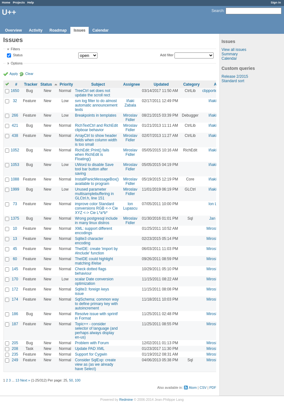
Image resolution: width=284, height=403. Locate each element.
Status (17, 55)
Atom (193, 387)
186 (15, 314)
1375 (15, 218)
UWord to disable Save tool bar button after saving (94, 169)
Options (16, 63)
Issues (79, 30)
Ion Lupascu (130, 206)
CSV (202, 387)
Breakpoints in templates (95, 115)
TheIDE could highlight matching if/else (94, 261)
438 (15, 135)
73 (15, 204)
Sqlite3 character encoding (89, 240)
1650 (15, 91)
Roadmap (58, 30)
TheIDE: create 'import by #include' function (96, 251)
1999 (15, 189)
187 (15, 324)
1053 (15, 164)
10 (15, 228)
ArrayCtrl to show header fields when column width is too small (96, 140)
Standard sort (233, 81)
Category (191, 84)
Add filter (167, 55)
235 (15, 354)
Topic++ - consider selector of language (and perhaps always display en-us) (96, 330)
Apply (13, 74)
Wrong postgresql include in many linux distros (96, 220)
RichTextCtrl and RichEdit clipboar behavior (96, 127)
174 (15, 299)
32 (15, 101)
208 (15, 348)
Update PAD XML (89, 348)
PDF (212, 387)
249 (15, 360)
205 (15, 343)
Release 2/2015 (235, 76)
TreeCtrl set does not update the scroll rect (92, 93)
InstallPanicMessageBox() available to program (97, 181)
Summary (230, 54)
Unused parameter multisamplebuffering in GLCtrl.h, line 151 (94, 193)
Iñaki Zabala (130, 103)
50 (71, 380)
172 (15, 289)
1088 (15, 179)
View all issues (234, 49)
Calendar (100, 30)
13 (15, 238)
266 (15, 115)
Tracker (31, 84)
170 (15, 279)
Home (6, 2)
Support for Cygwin (91, 354)
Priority (66, 84)
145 (15, 269)
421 (15, 125)
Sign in (276, 2)
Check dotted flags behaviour (90, 271)
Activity (35, 30)
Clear (29, 74)
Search (217, 11)
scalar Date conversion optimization (94, 281)
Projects (19, 2)
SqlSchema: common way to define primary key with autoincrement (97, 303)
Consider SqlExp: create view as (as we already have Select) (95, 364)
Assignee (131, 84)
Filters (15, 49)
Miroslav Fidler (130, 117)
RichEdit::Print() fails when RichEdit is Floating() (92, 154)
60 (15, 259)
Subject (98, 84)
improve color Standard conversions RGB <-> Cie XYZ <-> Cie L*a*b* (96, 208)
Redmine (126, 399)
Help (30, 2)
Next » (25, 380)
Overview (13, 30)
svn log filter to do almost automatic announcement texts (96, 105)
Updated (161, 84)
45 (15, 249)
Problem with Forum (92, 343)
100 (77, 380)
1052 (15, 150)
